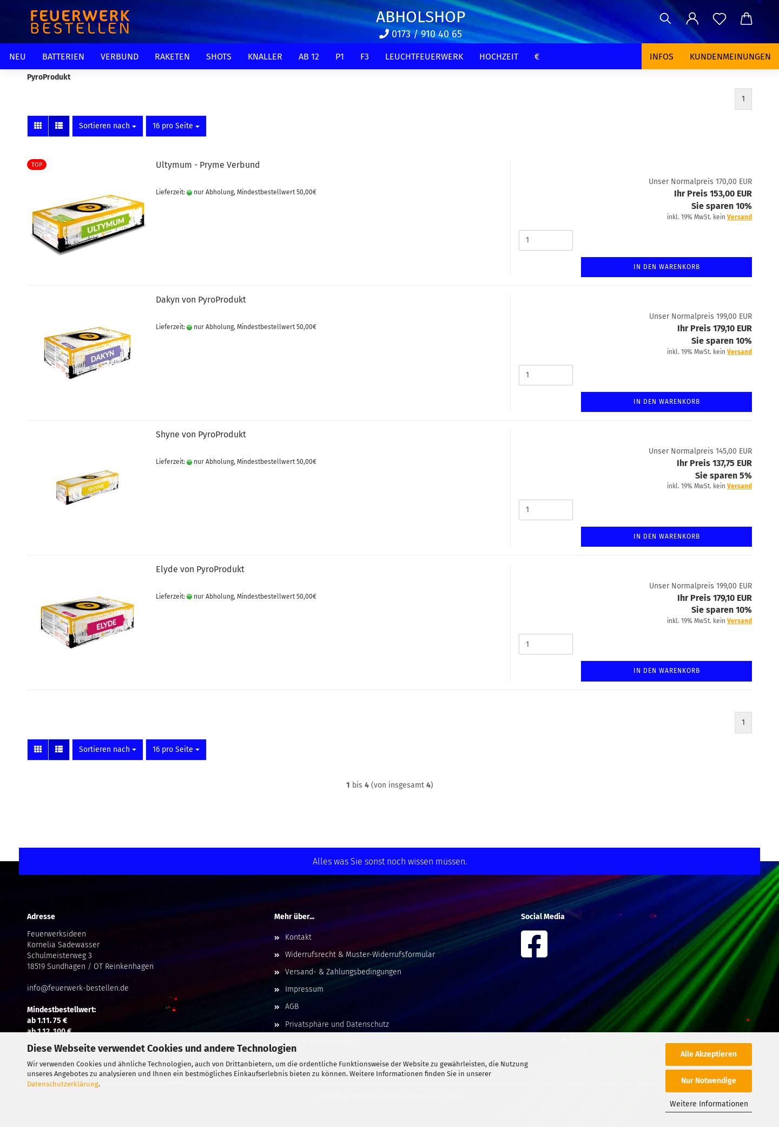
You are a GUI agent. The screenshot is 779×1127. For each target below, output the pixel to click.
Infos (662, 56)
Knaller (265, 56)
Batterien (63, 56)
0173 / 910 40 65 (420, 34)
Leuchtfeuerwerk (424, 56)
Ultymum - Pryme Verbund (208, 165)
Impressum (304, 989)
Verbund (119, 56)
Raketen (172, 56)
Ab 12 (309, 56)
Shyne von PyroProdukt (201, 434)
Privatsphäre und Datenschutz (337, 1024)
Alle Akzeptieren (709, 1054)
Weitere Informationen (709, 1104)
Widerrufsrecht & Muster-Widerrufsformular (360, 954)
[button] (692, 19)
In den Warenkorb (666, 267)
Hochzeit (498, 56)
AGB (292, 1006)
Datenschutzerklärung (62, 1084)
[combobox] (107, 126)
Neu (17, 56)
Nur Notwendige (708, 1080)
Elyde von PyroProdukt (200, 569)
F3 (364, 56)
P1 (339, 56)
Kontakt (298, 937)
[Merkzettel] (719, 19)
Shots (219, 56)
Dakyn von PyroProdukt (201, 299)
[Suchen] (665, 19)
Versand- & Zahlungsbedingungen (343, 972)
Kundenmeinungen (730, 56)
